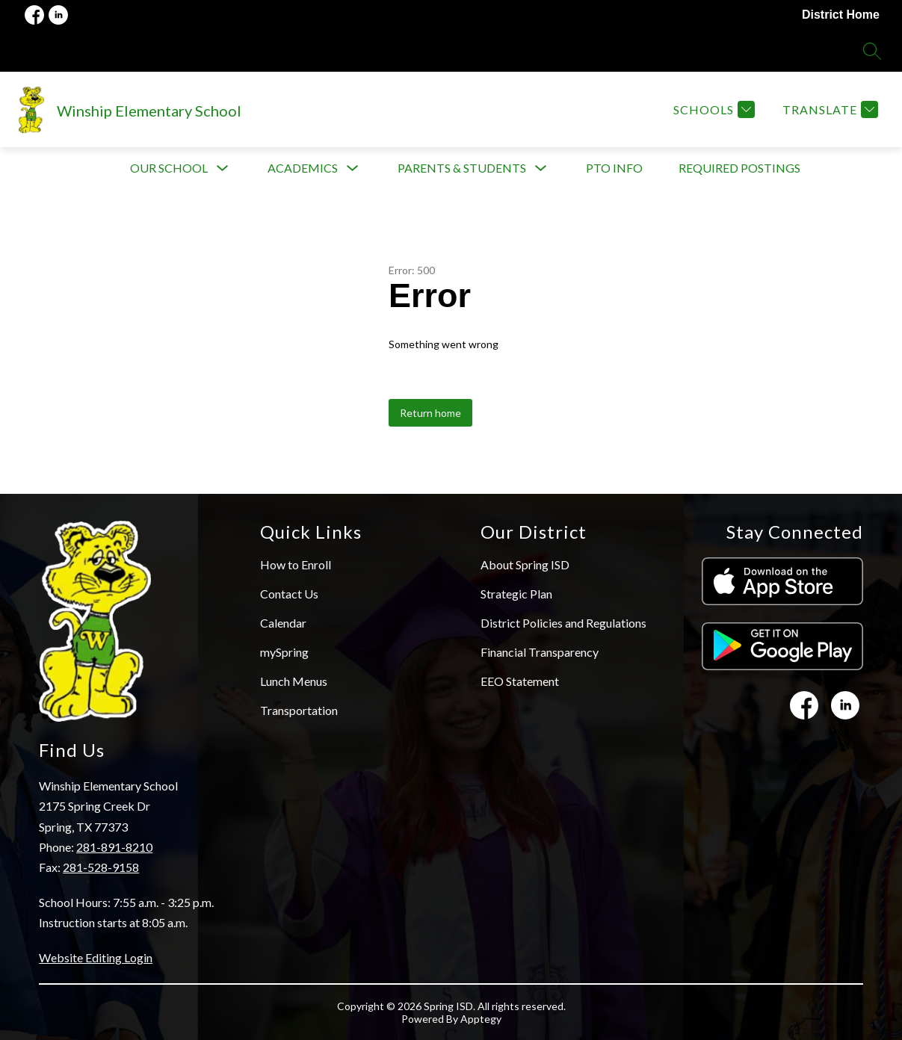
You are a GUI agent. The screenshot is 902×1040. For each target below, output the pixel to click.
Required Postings (739, 168)
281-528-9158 (101, 867)
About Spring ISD (525, 564)
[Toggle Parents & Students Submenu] (541, 168)
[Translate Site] (828, 109)
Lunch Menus (293, 681)
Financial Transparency (540, 652)
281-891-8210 (114, 847)
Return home (430, 412)
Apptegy (480, 1018)
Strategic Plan (516, 593)
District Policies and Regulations (563, 623)
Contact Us (289, 593)
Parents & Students (462, 168)
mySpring (284, 652)
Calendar (283, 623)
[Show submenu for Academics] (303, 168)
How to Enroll (295, 564)
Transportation (299, 710)
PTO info (614, 168)
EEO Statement (520, 681)
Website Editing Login (95, 957)
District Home (841, 14)
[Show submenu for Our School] (169, 168)
